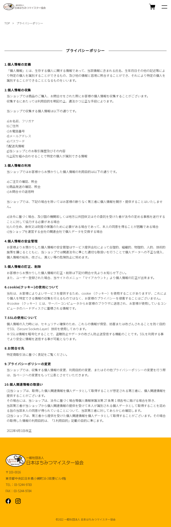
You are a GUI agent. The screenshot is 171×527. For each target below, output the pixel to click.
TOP (7, 23)
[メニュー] (164, 6)
